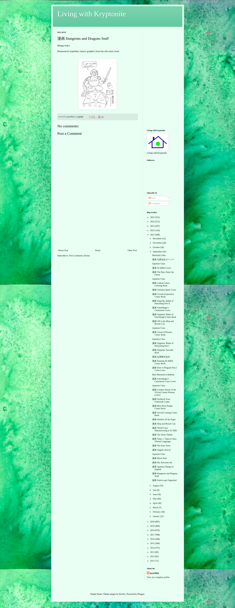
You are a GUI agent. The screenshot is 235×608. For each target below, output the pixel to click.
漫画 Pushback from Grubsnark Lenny (161, 400)
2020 (152, 522)
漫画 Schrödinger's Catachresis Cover (161, 309)
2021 (152, 235)
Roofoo (122, 594)
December (157, 238)
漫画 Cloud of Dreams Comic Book (162, 333)
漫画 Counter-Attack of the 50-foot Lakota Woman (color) (164, 392)
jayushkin (154, 573)
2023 (152, 226)
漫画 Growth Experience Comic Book (163, 295)
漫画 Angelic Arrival (161, 450)
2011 (152, 561)
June (155, 494)
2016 (152, 539)
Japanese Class (158, 264)
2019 (152, 526)
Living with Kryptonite (91, 14)
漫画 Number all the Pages (164, 419)
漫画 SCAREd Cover (161, 268)
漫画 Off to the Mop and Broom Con (163, 322)
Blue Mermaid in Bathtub (163, 375)
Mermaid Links (159, 255)
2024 (152, 221)
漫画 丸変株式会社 (161, 357)
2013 (152, 552)
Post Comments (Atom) (79, 256)
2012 (152, 556)
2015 (152, 543)
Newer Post (63, 250)
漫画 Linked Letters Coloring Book (161, 284)
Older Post (132, 250)
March (156, 507)
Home (97, 250)
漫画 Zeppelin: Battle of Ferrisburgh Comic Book (164, 315)
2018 (152, 530)
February (157, 512)
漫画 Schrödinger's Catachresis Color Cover (164, 380)
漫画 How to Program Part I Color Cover (164, 369)
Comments (154, 203)
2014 (152, 548)
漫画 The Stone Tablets (162, 435)
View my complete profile (158, 577)
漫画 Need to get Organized (164, 480)
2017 (152, 535)
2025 (152, 217)
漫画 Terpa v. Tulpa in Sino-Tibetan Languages (164, 440)
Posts (152, 198)
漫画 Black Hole (159, 458)
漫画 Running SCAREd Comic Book (162, 362)
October (156, 247)
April (155, 503)
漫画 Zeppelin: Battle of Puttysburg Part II (162, 302)
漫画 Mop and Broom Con (163, 424)
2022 (152, 230)
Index (67, 45)
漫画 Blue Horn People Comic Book (162, 407)
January (156, 516)
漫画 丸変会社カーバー (163, 259)
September (157, 251)
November (157, 243)
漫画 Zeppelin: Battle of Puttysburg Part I (162, 344)
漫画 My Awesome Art (162, 462)
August (156, 486)
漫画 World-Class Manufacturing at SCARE (164, 429)
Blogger (140, 594)
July (155, 490)
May (155, 499)
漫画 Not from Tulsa (161, 445)
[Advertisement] (97, 225)
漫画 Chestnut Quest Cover (164, 290)
